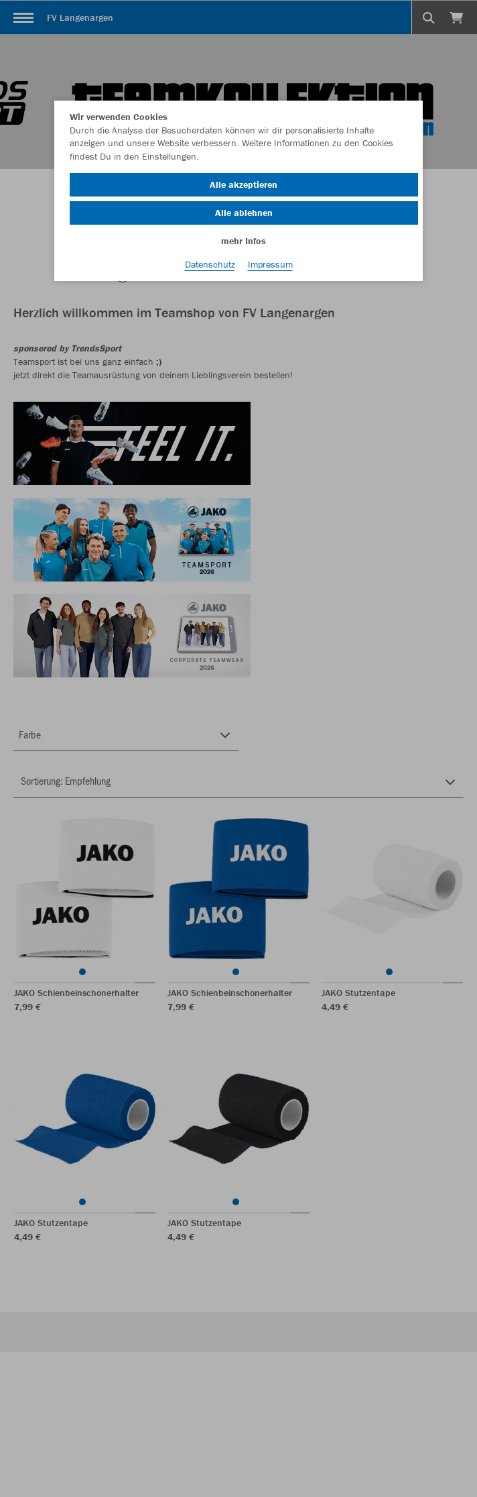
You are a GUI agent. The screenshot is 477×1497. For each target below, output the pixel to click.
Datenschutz (210, 264)
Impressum (270, 264)
